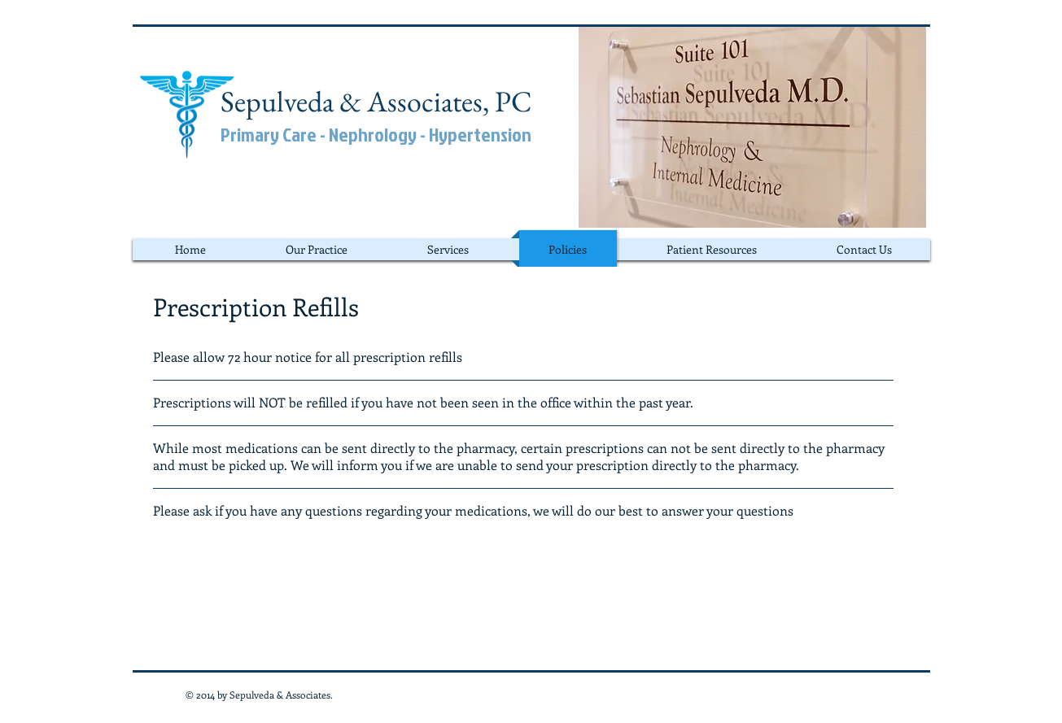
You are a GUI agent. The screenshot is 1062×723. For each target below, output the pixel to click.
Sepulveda (277, 101)
